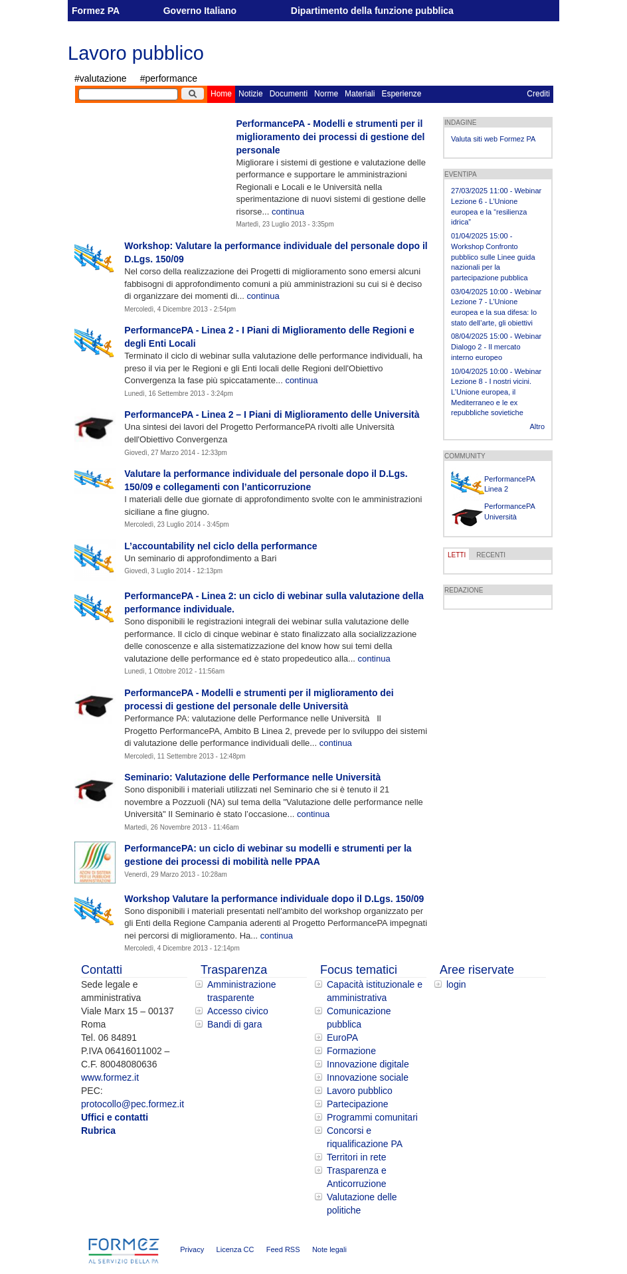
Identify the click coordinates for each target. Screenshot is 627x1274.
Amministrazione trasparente (241, 991)
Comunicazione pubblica (359, 1018)
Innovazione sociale (367, 1077)
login (456, 984)
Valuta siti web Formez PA (493, 139)
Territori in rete (356, 1157)
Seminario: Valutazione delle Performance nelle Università (252, 777)
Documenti (289, 93)
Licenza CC (235, 1249)
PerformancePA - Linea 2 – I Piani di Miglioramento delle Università (271, 414)
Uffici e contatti (114, 1117)
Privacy (192, 1249)
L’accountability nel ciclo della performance (220, 546)
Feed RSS (283, 1249)
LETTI (457, 555)
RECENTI (490, 555)
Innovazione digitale (368, 1064)
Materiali (360, 93)
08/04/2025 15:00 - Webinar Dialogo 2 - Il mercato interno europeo (496, 346)
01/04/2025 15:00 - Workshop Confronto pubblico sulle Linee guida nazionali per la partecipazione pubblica (493, 257)
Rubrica (98, 1130)
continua (288, 212)
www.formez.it (110, 1077)
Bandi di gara (234, 1024)
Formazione (351, 1051)
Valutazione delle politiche (362, 1204)
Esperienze (401, 93)
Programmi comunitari (372, 1117)
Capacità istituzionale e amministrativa (374, 991)
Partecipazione (358, 1104)
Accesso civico (237, 1011)
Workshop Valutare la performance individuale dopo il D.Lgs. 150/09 (274, 898)
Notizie (250, 93)
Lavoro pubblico (136, 53)
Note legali (329, 1249)
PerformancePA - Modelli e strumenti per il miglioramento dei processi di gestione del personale (330, 136)
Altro (537, 426)
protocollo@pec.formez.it (132, 1104)
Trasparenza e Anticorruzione (357, 1177)
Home (221, 93)
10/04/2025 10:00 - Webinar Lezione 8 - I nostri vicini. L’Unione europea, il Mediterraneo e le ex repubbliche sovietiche (496, 392)
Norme (326, 93)
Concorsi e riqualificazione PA (365, 1137)
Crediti (538, 93)
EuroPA (342, 1037)
